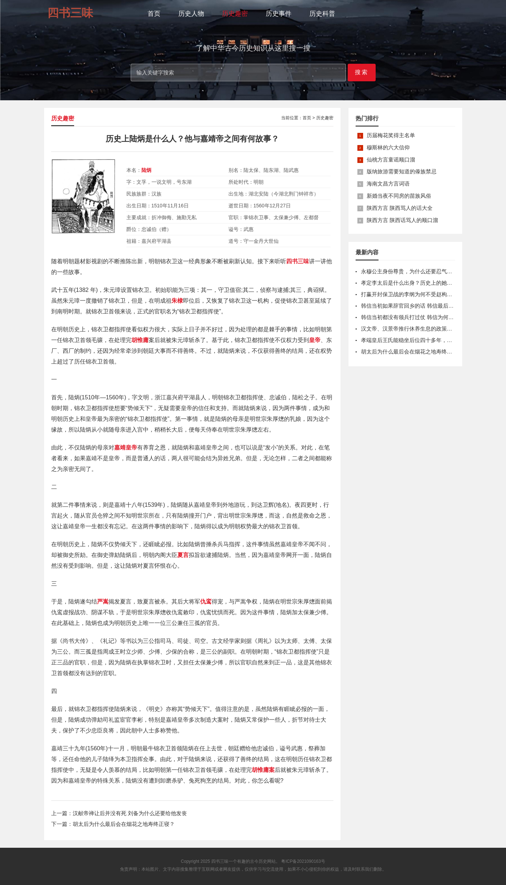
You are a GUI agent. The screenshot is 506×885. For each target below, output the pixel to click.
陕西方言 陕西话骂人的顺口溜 (402, 220)
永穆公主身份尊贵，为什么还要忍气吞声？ (412, 271)
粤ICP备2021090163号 (303, 861)
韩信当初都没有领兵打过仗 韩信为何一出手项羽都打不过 (429, 317)
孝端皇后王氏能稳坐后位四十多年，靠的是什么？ (420, 340)
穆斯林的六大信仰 (388, 147)
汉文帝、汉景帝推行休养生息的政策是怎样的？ (417, 329)
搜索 (361, 72)
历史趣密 (235, 13)
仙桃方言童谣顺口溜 (391, 160)
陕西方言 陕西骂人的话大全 (400, 208)
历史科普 (322, 13)
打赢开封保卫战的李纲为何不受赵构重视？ (412, 294)
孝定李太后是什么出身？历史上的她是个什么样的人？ (425, 283)
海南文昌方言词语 (388, 184)
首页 (154, 13)
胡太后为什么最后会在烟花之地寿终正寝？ (124, 824)
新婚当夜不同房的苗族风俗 (399, 196)
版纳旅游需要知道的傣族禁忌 (402, 171)
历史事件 (278, 13)
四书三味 (219, 861)
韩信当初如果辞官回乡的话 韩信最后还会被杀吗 (418, 306)
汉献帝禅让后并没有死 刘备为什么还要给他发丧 (130, 813)
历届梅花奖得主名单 (391, 135)
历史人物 (191, 13)
